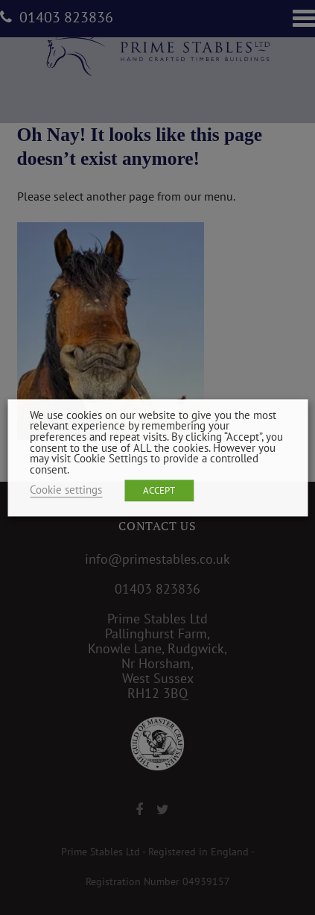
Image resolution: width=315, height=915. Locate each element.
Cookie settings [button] (66, 489)
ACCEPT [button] (159, 490)
